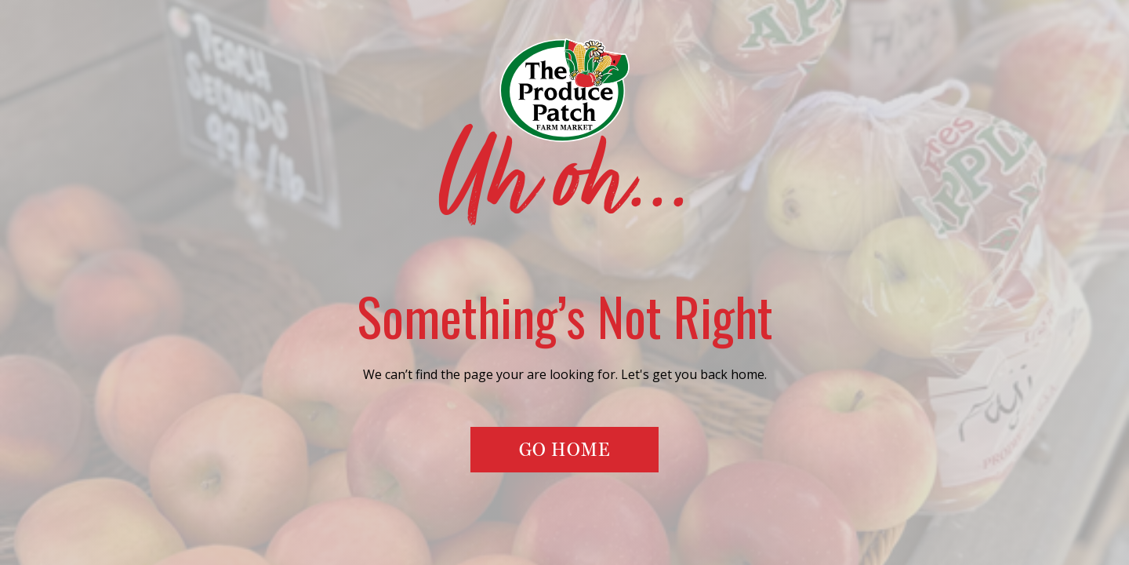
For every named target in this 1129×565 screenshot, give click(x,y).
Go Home (564, 449)
